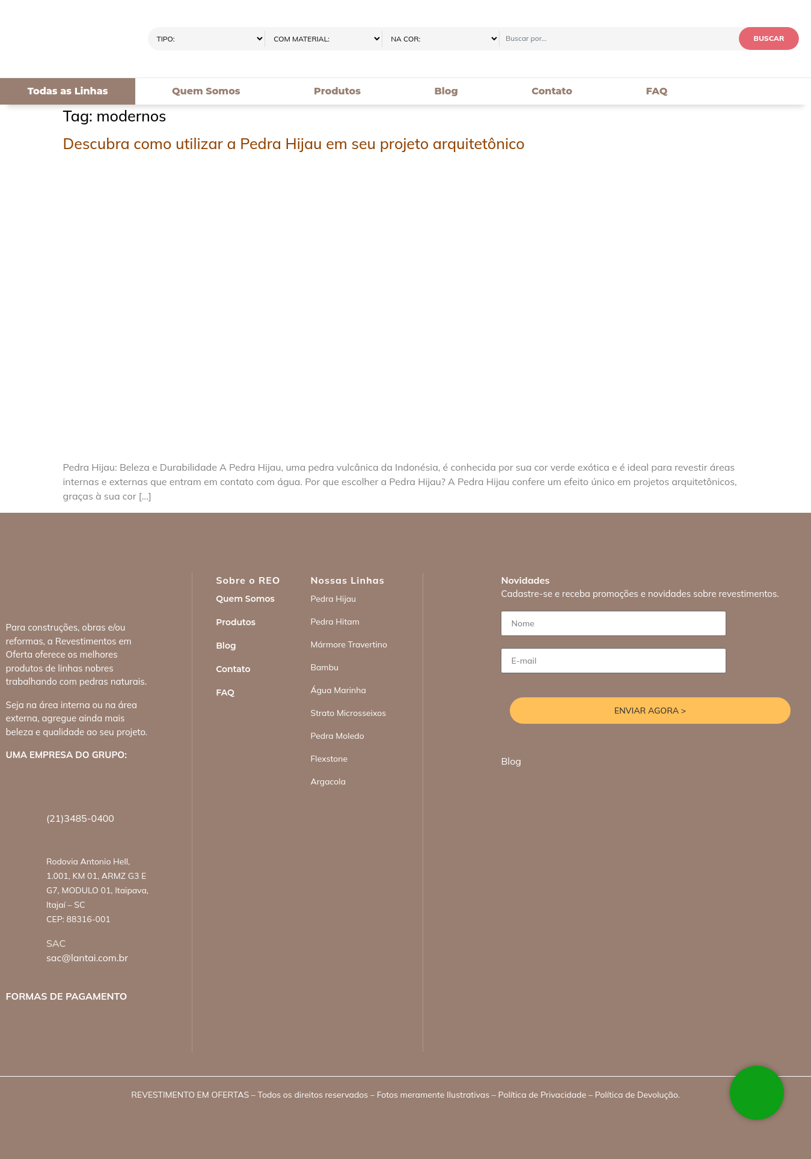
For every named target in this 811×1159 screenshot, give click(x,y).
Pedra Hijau (333, 598)
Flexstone (328, 758)
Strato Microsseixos (348, 713)
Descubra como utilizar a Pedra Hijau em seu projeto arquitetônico (294, 143)
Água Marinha (338, 690)
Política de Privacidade (542, 1094)
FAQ (656, 91)
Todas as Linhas (68, 91)
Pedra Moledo (337, 735)
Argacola (328, 781)
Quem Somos (206, 91)
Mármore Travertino (348, 644)
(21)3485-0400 (80, 818)
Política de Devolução (636, 1094)
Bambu (324, 667)
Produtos (337, 91)
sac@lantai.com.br (87, 958)
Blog (446, 91)
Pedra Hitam (335, 621)
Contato (551, 91)
